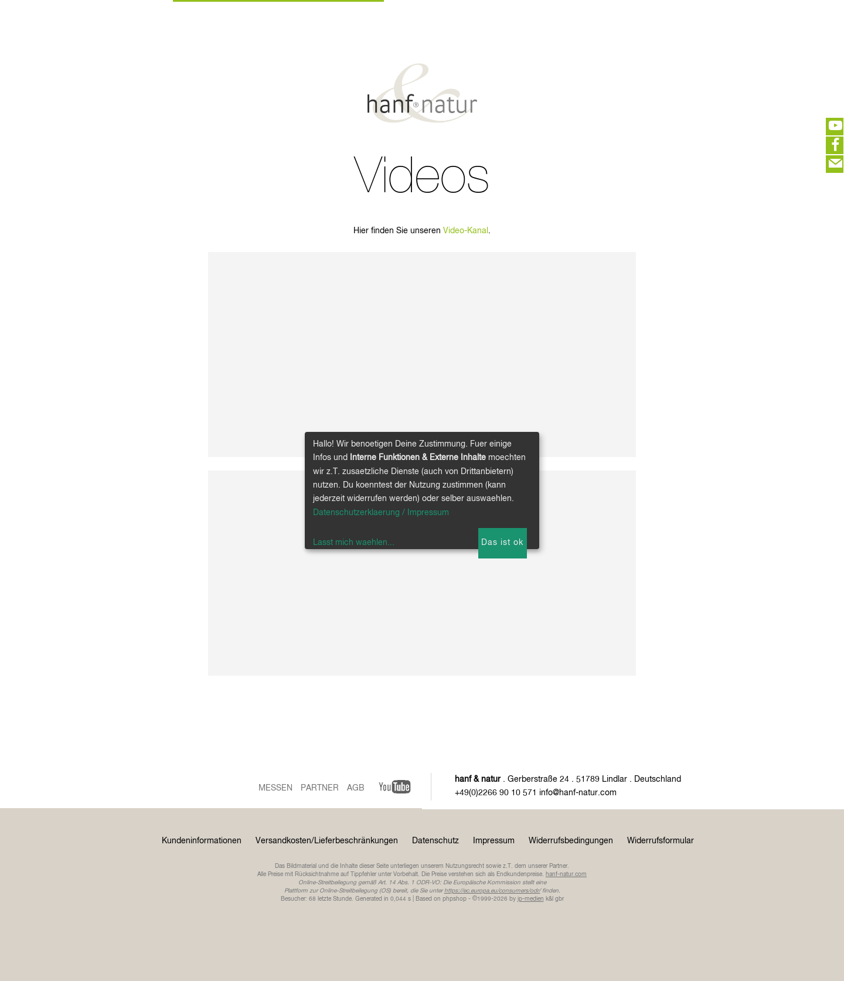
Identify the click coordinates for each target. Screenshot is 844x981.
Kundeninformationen (201, 841)
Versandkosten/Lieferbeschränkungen (327, 841)
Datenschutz (435, 841)
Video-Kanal (465, 231)
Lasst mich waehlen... (353, 543)
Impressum (494, 841)
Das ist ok (502, 543)
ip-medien (531, 899)
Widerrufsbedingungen (571, 841)
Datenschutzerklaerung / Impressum (381, 513)
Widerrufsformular (660, 841)
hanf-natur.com (566, 874)
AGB (356, 788)
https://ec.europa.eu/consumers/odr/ (492, 891)
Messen (275, 788)
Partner (320, 788)
